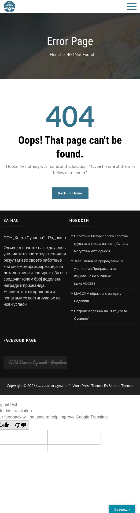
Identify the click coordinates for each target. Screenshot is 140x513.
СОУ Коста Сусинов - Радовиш (37, 362)
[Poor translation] (20, 425)
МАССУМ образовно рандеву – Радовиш (99, 297)
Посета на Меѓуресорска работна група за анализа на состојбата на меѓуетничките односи (101, 243)
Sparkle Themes (121, 385)
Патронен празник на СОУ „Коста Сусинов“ (100, 314)
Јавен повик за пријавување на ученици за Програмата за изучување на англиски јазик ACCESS (99, 272)
